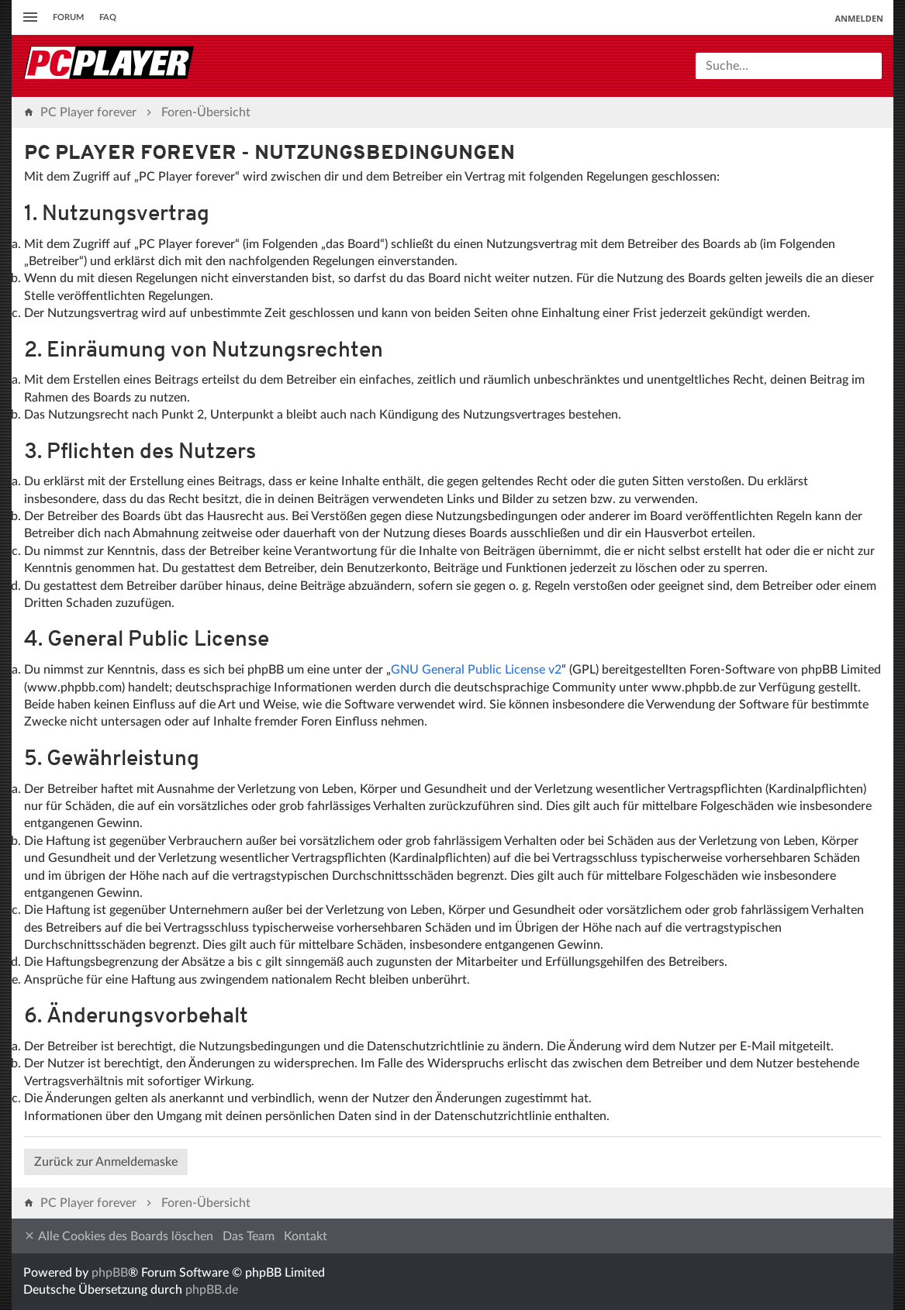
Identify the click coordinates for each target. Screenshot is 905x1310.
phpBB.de (211, 1290)
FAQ (107, 17)
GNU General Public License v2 (476, 670)
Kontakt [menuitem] (305, 1236)
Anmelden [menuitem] (858, 18)
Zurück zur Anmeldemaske (106, 1162)
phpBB (110, 1273)
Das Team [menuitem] (249, 1236)
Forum (68, 17)
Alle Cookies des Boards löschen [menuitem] (118, 1236)
